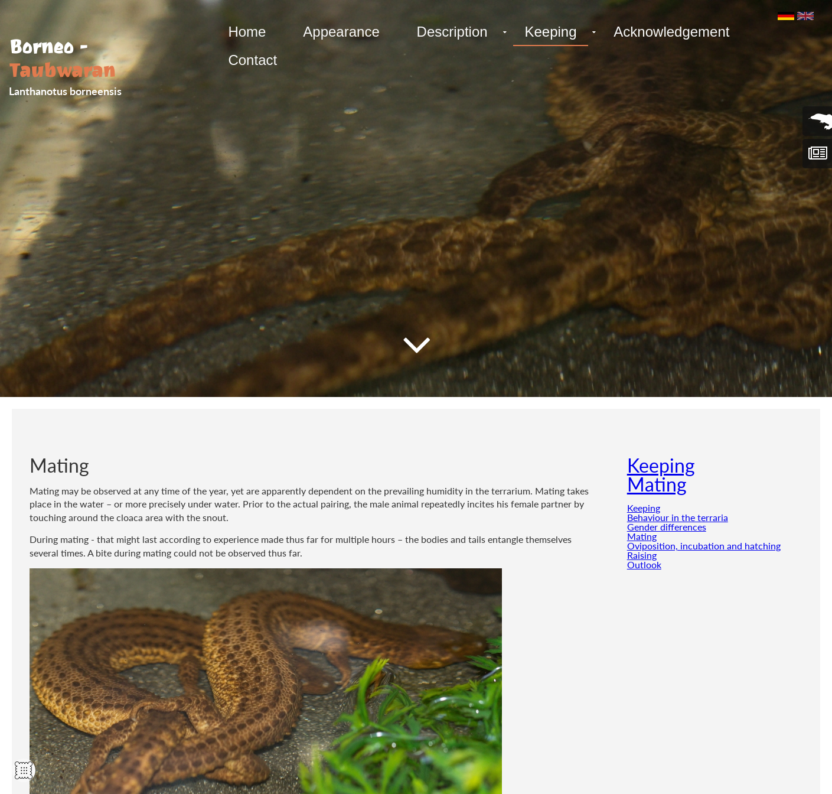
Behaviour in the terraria (677, 517)
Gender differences (666, 526)
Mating (657, 484)
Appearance (339, 32)
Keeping (544, 32)
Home (246, 32)
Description (447, 32)
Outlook (644, 564)
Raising (642, 555)
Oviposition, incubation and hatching (704, 545)
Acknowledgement (664, 32)
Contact (251, 60)
